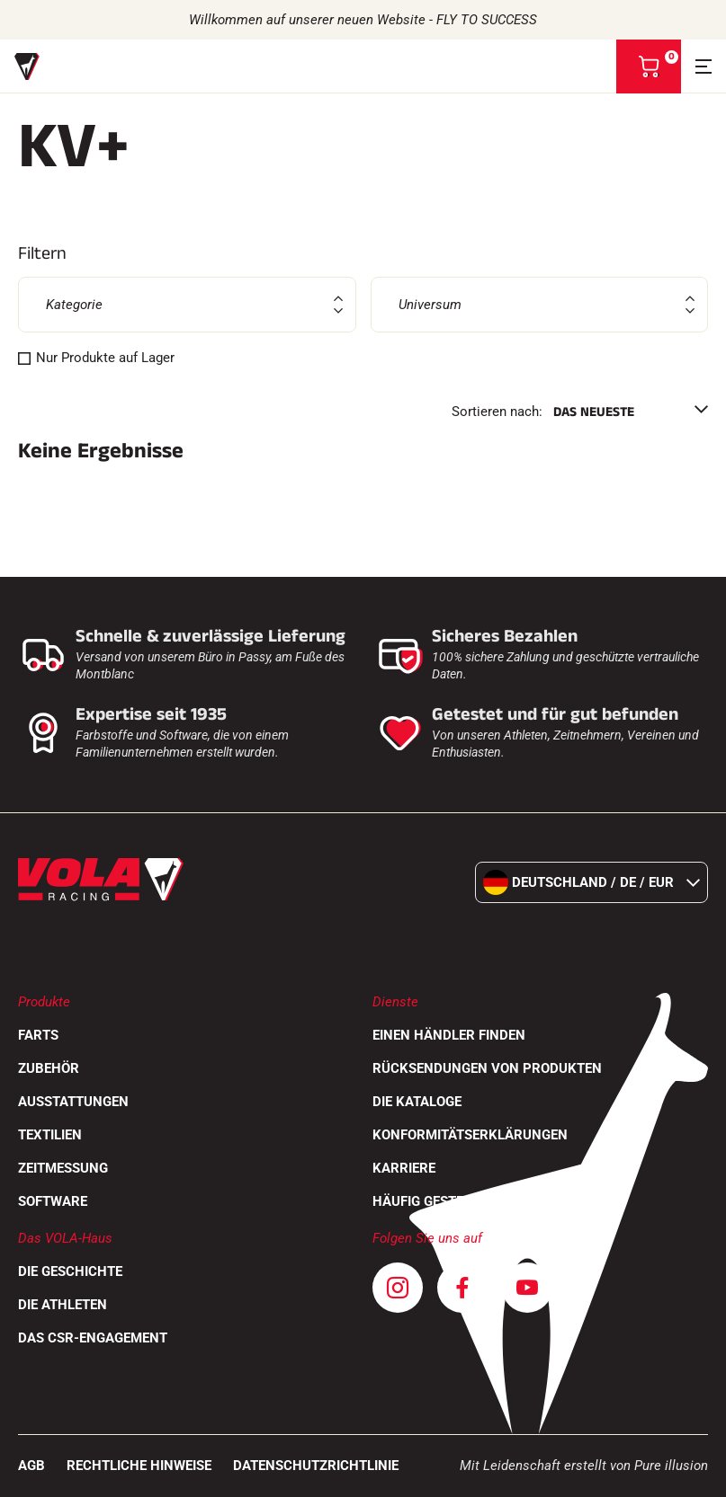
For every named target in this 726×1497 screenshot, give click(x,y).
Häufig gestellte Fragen (459, 1201)
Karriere (403, 1168)
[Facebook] (462, 1287)
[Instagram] (397, 1287)
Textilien (50, 1135)
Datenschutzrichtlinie (316, 1465)
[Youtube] (527, 1287)
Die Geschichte (70, 1271)
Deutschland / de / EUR (591, 882)
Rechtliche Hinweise (139, 1465)
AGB (31, 1465)
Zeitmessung (63, 1168)
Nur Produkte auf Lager (105, 358)
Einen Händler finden (448, 1035)
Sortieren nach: (497, 411)
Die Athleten (62, 1305)
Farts (38, 1035)
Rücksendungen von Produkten (487, 1068)
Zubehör (48, 1068)
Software (52, 1201)
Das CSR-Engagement (92, 1338)
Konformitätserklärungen (470, 1135)
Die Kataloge (417, 1102)
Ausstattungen (73, 1102)
